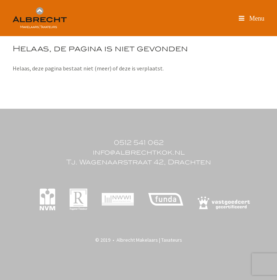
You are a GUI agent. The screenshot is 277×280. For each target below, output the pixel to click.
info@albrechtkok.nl (139, 152)
